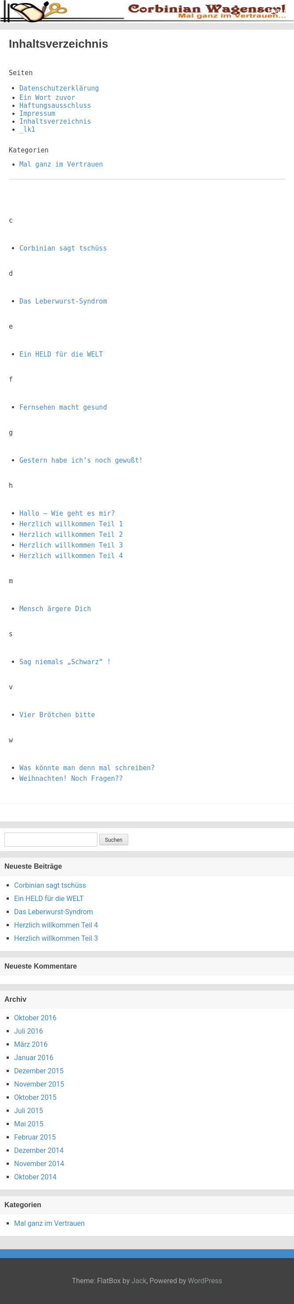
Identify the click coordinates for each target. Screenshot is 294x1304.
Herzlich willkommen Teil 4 (71, 556)
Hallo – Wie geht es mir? (67, 513)
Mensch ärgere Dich (55, 609)
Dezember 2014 (38, 1150)
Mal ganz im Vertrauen (61, 164)
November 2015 (39, 1084)
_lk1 (27, 129)
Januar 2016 (33, 1057)
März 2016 (31, 1044)
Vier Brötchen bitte (57, 715)
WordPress (205, 1281)
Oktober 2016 (35, 1018)
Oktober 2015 (35, 1097)
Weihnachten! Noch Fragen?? (71, 779)
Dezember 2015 (38, 1071)
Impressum (37, 114)
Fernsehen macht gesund (63, 407)
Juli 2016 (28, 1031)
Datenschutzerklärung (59, 88)
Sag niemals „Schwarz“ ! (65, 662)
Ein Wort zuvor (47, 98)
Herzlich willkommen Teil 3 (71, 545)
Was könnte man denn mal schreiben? (87, 768)
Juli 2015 (28, 1110)
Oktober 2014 (35, 1177)
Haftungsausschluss (55, 106)
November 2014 (39, 1164)
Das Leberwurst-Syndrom (63, 301)
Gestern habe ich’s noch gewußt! (81, 460)
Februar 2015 (35, 1137)
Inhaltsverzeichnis (55, 121)
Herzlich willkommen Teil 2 (71, 535)
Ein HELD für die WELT (61, 354)
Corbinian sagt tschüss (63, 248)
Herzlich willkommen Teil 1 (71, 524)
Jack (138, 1281)
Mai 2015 (29, 1124)
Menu (276, 11)
